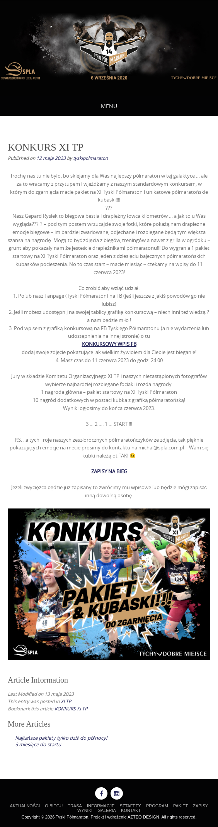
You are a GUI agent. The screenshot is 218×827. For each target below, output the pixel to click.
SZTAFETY (130, 805)
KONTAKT (131, 810)
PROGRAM (157, 805)
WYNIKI (84, 810)
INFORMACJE (101, 805)
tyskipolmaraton (90, 158)
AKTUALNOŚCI (25, 805)
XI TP (66, 701)
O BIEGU (54, 805)
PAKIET (180, 805)
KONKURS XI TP (70, 708)
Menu (109, 106)
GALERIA (106, 810)
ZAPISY (200, 805)
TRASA (75, 805)
